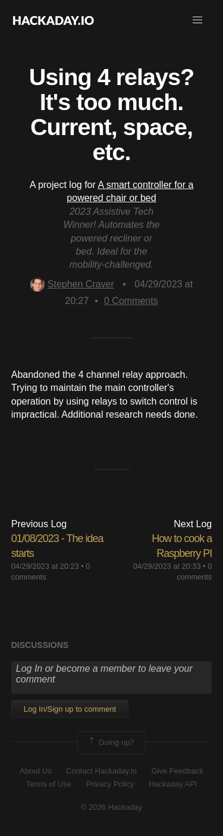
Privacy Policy (110, 783)
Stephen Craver (72, 284)
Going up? (110, 742)
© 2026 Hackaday (112, 807)
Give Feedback (177, 770)
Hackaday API (173, 783)
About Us (35, 770)
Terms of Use (48, 783)
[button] (197, 20)
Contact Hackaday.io (101, 770)
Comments (131, 301)
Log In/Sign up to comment (70, 709)
